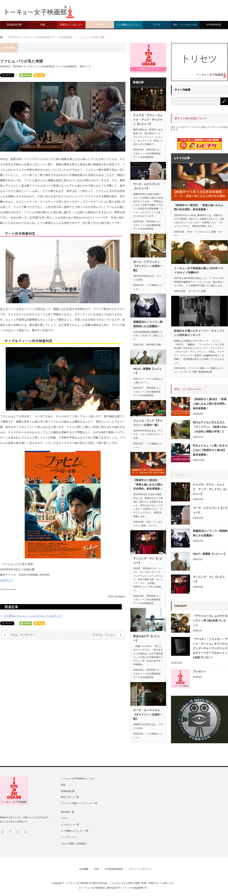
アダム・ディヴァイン (22, 634)
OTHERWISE (213, 24)
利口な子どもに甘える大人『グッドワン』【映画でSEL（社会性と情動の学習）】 (210, 427)
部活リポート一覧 (70, 797)
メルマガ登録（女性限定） (74, 843)
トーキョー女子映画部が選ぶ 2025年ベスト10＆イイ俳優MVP (198, 270)
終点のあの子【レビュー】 (146, 638)
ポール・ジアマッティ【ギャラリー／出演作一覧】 (147, 266)
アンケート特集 (196, 368)
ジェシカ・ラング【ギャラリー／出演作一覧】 (147, 422)
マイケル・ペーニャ (104, 634)
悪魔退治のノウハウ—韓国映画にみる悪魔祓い (147, 324)
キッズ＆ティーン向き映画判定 (39, 66)
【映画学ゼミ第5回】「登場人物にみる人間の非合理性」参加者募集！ (147, 484)
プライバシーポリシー (140, 869)
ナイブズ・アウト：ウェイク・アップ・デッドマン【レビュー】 (147, 119)
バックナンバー (69, 837)
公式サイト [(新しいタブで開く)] (6, 580)
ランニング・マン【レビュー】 (147, 560)
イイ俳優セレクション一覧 (74, 831)
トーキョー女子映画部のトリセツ (78, 778)
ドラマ (157, 24)
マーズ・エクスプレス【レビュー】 (146, 186)
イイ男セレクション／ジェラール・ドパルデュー (32, 615)
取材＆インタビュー (71, 24)
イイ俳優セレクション (128, 24)
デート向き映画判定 (66, 66)
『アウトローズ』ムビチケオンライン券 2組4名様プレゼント (210, 620)
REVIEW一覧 (67, 812)
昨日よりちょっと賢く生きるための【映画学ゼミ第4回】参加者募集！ (210, 450)
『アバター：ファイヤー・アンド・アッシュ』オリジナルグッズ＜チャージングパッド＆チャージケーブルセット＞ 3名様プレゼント (210, 648)
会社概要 (83, 869)
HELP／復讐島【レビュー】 (147, 370)
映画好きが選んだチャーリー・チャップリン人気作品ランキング (199, 332)
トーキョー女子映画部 (76, 883)
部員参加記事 (14, 24)
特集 (42, 24)
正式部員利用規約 (114, 869)
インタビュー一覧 (70, 824)
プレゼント (199, 671)
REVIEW (99, 24)
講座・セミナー (149, 525)
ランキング (194, 291)
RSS (25, 831)
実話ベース (85, 66)
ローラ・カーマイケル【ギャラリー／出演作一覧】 (147, 714)
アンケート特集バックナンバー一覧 (79, 803)
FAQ (96, 869)
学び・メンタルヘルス (185, 24)
